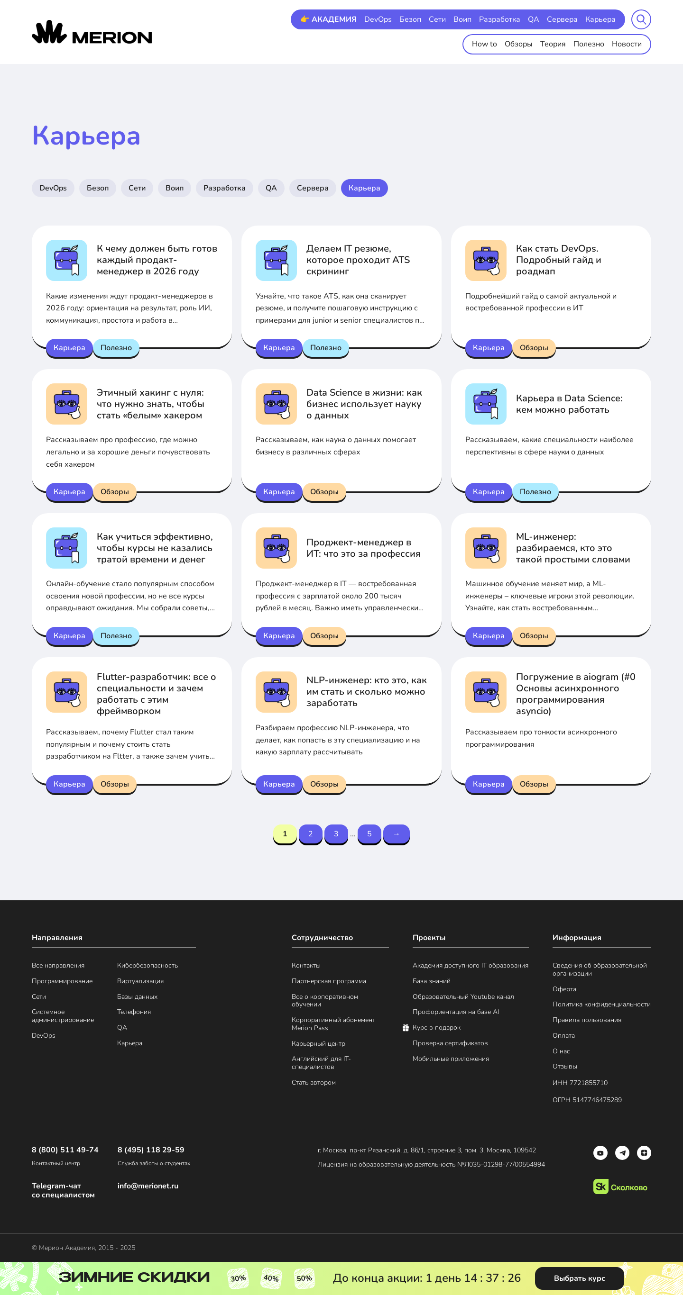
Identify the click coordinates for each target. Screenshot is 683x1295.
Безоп (410, 19)
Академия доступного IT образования (470, 966)
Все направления (58, 966)
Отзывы (565, 1067)
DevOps (378, 19)
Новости (627, 44)
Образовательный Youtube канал (463, 997)
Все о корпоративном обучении (325, 1001)
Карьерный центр (318, 1044)
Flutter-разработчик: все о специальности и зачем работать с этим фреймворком (156, 693)
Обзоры (519, 44)
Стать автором (314, 1083)
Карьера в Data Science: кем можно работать (569, 404)
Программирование (62, 982)
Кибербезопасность (147, 966)
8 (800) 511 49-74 (65, 1150)
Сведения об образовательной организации (600, 970)
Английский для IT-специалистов (321, 1063)
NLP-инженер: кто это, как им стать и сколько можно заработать (366, 691)
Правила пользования (587, 1020)
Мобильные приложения (451, 1059)
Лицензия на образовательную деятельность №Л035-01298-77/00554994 (431, 1164)
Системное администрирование (63, 1016)
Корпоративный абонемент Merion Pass (333, 1024)
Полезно (588, 44)
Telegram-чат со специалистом (63, 1191)
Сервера (562, 19)
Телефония (134, 1012)
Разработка (499, 19)
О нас (561, 1052)
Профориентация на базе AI (456, 1012)
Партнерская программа (329, 982)
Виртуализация (140, 982)
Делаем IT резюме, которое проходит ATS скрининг (358, 260)
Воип (462, 19)
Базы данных (137, 997)
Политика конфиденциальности (602, 1005)
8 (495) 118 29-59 (151, 1150)
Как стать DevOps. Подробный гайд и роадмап (558, 260)
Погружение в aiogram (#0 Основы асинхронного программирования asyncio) (576, 693)
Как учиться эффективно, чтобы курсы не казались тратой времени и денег (155, 548)
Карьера (600, 19)
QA (533, 19)
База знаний (432, 982)
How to (484, 44)
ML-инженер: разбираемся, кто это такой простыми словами (573, 548)
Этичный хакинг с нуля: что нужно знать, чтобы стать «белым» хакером (150, 404)
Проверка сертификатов (450, 1044)
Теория (553, 44)
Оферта (564, 990)
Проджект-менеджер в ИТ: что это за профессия (363, 548)
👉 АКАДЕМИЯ (328, 19)
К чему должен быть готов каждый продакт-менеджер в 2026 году (157, 260)
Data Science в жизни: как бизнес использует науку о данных (364, 404)
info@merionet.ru (148, 1186)
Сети (437, 19)
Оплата (564, 1036)
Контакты (306, 966)
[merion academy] (92, 32)
